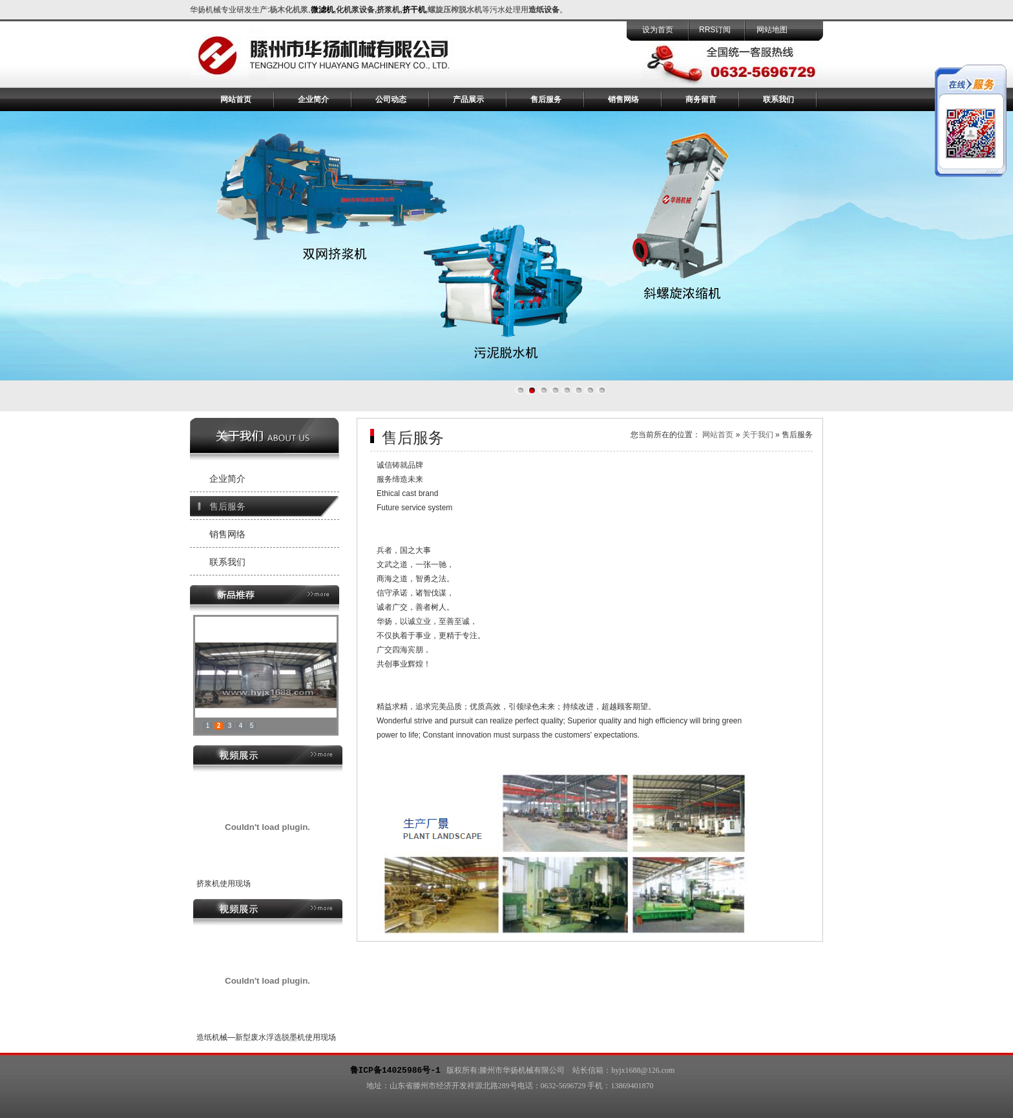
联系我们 (778, 99)
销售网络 (623, 99)
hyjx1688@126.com (642, 1070)
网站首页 (235, 99)
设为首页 (657, 29)
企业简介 (313, 99)
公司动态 (390, 99)
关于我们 (757, 434)
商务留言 (700, 99)
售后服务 (545, 99)
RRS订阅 (715, 29)
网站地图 (772, 29)
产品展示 (468, 99)
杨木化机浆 (288, 9)
